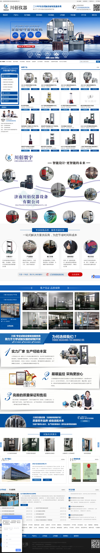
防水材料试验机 (25, 105)
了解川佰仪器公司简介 (10, 299)
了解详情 (25, 89)
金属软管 (48, 524)
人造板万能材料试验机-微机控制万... (89, 146)
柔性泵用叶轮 (84, 527)
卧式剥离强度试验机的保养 (8, 511)
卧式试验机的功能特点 (41, 517)
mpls (85, 524)
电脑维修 (90, 524)
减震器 (42, 524)
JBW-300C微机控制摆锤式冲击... (49, 85)
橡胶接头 (59, 524)
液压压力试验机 (6, 89)
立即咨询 (10, 326)
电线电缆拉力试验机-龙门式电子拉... (30, 126)
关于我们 (98, 1)
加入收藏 (79, 1)
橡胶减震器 (59, 527)
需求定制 (35, 89)
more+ (63, 489)
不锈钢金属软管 (66, 524)
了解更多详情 (37, 479)
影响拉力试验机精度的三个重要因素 (44, 520)
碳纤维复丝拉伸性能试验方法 (77, 507)
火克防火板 (52, 527)
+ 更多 (97, 67)
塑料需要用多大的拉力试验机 (77, 498)
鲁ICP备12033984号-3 (78, 546)
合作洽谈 (47, 479)
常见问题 (73, 15)
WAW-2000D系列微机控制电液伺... (89, 126)
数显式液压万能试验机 (8, 82)
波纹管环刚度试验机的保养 (42, 508)
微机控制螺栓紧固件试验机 (87, 105)
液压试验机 (39, 15)
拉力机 (35, 527)
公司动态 (44, 536)
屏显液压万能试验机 (7, 79)
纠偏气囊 (25, 524)
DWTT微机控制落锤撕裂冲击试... (49, 105)
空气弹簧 (30, 524)
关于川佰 (83, 15)
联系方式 (92, 1)
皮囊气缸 (66, 527)
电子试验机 (27, 15)
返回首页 (85, 1)
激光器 (46, 527)
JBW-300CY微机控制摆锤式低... (89, 85)
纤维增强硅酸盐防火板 (22, 527)
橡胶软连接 (36, 524)
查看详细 (24, 505)
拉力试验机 (40, 61)
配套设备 (28, 61)
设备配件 (34, 61)
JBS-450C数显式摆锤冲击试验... (29, 85)
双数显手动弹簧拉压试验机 (27, 146)
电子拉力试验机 (63, 61)
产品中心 (16, 15)
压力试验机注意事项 (40, 511)
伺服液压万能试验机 (7, 84)
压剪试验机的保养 (40, 514)
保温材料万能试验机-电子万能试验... (50, 126)
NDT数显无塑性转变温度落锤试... (69, 105)
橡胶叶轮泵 (91, 527)
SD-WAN (54, 524)
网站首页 (5, 15)
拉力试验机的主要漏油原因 (8, 514)
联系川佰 (94, 15)
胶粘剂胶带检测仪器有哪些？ (77, 515)
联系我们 (65, 536)
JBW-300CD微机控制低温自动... (69, 85)
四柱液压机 (41, 527)
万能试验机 (46, 61)
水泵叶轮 (77, 527)
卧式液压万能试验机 (7, 87)
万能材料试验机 (54, 61)
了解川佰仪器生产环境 (10, 294)
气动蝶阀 (98, 527)
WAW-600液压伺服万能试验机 (68, 146)
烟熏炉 (30, 527)
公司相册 (62, 15)
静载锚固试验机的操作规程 (8, 508)
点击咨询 (75, 274)
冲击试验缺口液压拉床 (66, 126)
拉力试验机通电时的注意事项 (28, 493)
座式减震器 (80, 524)
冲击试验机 (51, 15)
